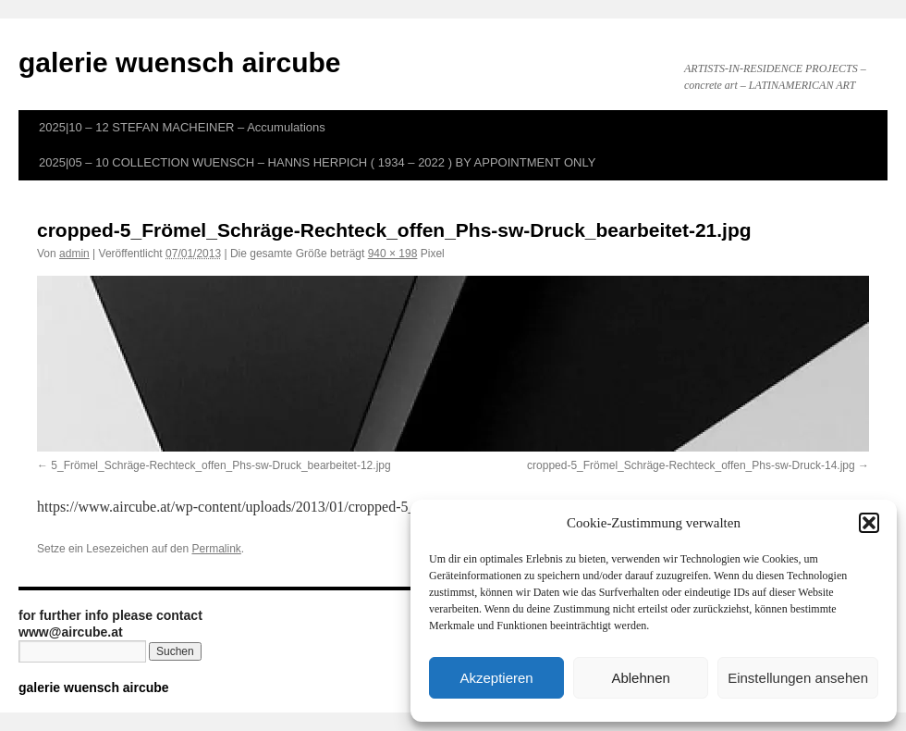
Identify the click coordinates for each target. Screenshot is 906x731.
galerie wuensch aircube (179, 62)
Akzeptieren (496, 678)
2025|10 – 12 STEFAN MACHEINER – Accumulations (182, 127)
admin (74, 253)
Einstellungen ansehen (798, 678)
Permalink (215, 548)
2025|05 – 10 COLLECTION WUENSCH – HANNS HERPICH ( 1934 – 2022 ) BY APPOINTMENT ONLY (317, 162)
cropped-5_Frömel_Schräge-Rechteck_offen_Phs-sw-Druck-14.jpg (691, 465)
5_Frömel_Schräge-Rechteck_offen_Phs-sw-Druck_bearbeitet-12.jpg (220, 465)
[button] (869, 523)
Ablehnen (640, 678)
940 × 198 (393, 253)
